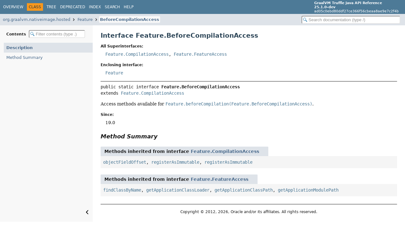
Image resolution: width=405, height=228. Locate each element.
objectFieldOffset (124, 162)
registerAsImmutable (175, 162)
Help (129, 7)
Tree (51, 7)
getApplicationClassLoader (177, 190)
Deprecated (72, 7)
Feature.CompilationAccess (137, 54)
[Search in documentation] (351, 20)
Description (19, 47)
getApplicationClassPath (244, 190)
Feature (85, 19)
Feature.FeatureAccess (200, 54)
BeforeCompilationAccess (129, 19)
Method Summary (24, 57)
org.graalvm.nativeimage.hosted (36, 19)
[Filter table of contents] (57, 34)
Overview (13, 7)
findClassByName (122, 190)
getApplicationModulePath (308, 190)
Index (95, 7)
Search (112, 7)
